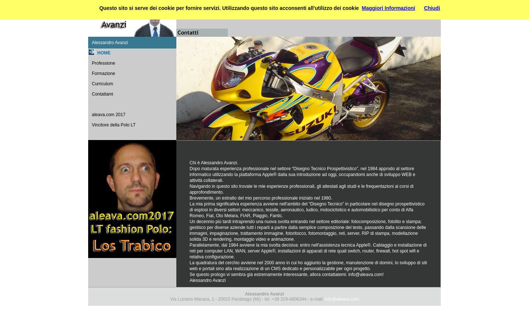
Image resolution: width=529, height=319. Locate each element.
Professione (103, 63)
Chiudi (432, 8)
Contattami (102, 94)
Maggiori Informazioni (388, 8)
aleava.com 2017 (108, 114)
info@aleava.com (365, 274)
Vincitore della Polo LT (114, 125)
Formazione (103, 73)
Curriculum (102, 83)
